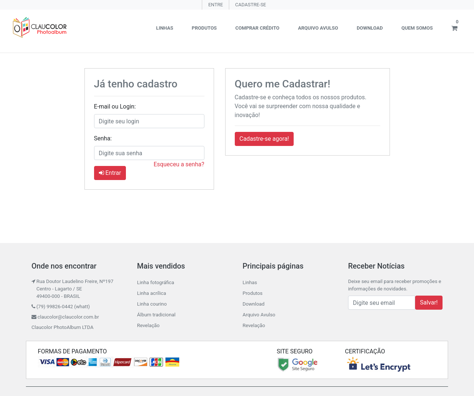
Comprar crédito (258, 28)
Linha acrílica (151, 293)
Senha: (103, 138)
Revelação (148, 325)
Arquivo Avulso (318, 28)
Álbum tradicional (156, 314)
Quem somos (417, 28)
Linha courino (152, 304)
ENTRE (215, 4)
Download (370, 28)
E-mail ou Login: (115, 106)
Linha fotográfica (155, 282)
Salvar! (429, 302)
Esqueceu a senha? (179, 164)
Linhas (164, 28)
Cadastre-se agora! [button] (264, 138)
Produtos (204, 28)
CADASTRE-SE (250, 4)
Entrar (110, 172)
